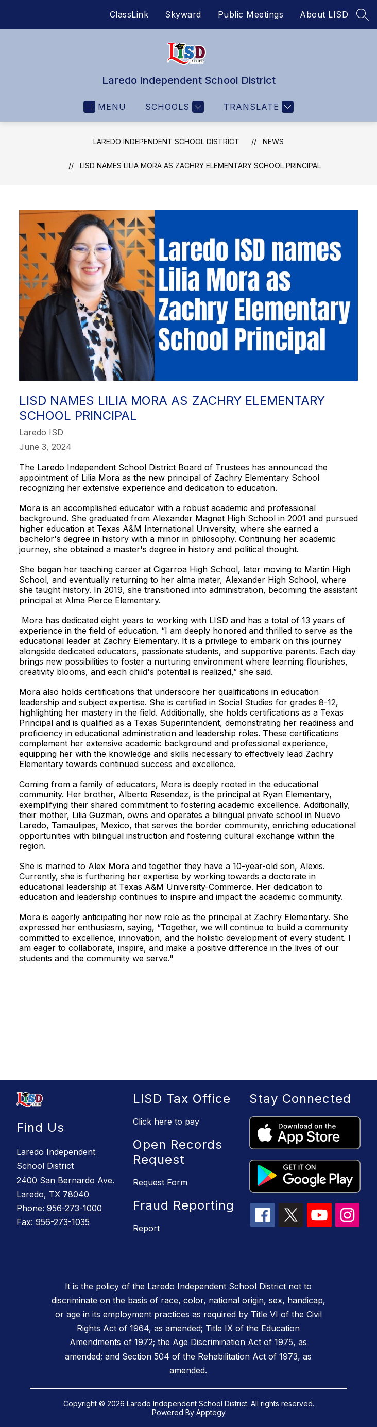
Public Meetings (251, 14)
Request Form (160, 1182)
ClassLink (129, 14)
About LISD (324, 14)
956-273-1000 (74, 1208)
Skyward (183, 14)
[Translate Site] (257, 106)
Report (146, 1228)
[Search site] (362, 14)
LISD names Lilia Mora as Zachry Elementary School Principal (200, 165)
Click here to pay (166, 1121)
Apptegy (211, 1412)
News (273, 141)
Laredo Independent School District (166, 141)
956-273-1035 (63, 1222)
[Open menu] (104, 106)
